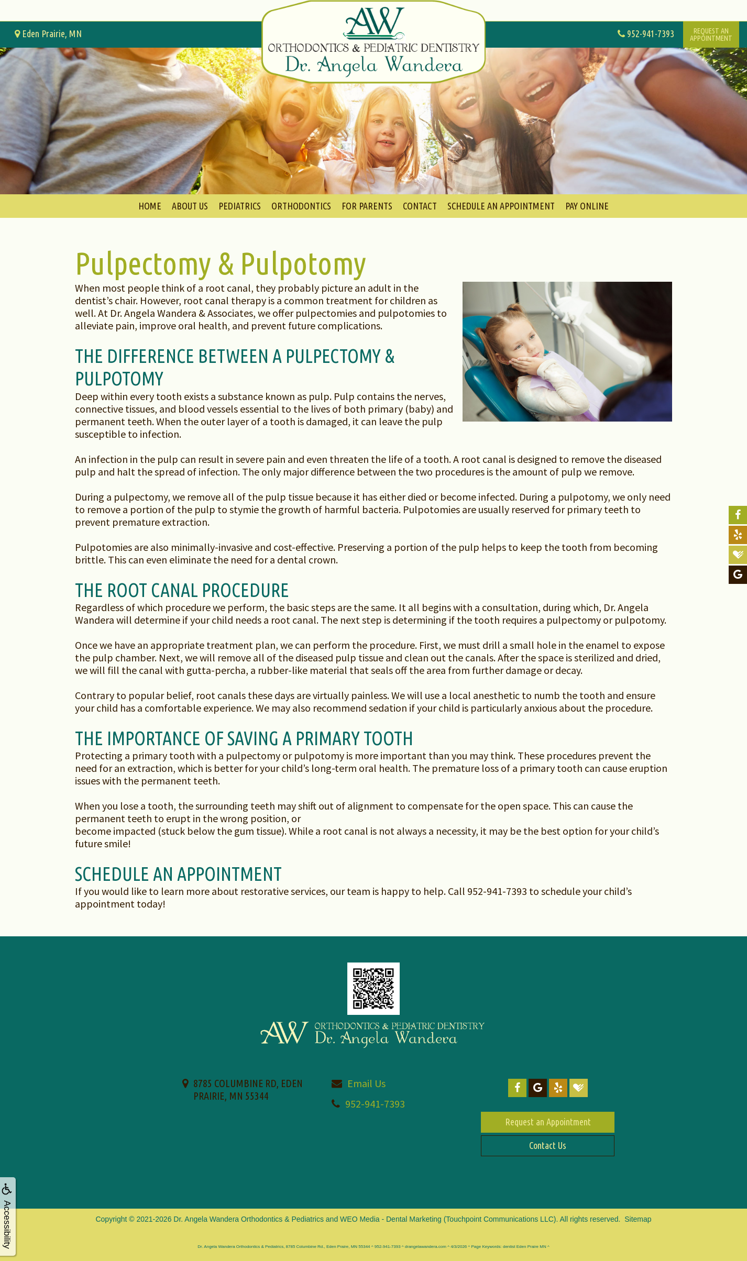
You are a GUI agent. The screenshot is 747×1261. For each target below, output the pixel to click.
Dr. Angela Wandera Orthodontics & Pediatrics (248, 1219)
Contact (420, 206)
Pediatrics (239, 206)
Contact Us (547, 1145)
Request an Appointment (548, 1121)
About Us (190, 206)
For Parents (367, 206)
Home (149, 206)
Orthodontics (301, 206)
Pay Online (587, 206)
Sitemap (637, 1219)
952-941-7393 (375, 1103)
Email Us (366, 1083)
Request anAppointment (711, 34)
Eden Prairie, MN (48, 33)
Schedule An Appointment (501, 206)
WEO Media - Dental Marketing (391, 1219)
